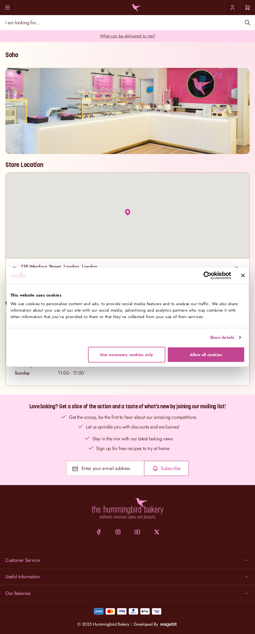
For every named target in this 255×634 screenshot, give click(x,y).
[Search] (247, 22)
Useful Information (127, 576)
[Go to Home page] (135, 7)
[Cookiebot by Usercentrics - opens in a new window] (207, 275)
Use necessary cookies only (126, 354)
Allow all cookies (206, 354)
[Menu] (7, 7)
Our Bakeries (127, 593)
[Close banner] (243, 275)
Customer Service (127, 560)
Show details (222, 337)
